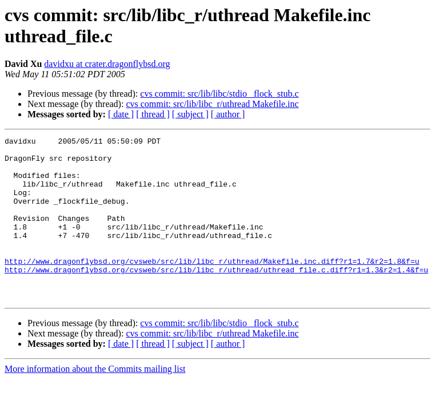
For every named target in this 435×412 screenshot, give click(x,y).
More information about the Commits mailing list (95, 401)
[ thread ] (153, 114)
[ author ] (228, 114)
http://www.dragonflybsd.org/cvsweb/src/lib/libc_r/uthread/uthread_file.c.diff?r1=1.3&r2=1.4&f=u (216, 297)
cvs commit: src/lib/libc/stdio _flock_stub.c (219, 93)
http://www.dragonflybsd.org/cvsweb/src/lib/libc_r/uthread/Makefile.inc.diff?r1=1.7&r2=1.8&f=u (212, 287)
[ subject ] (190, 114)
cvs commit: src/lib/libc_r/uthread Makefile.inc (212, 104)
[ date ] (121, 114)
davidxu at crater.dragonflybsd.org (107, 64)
